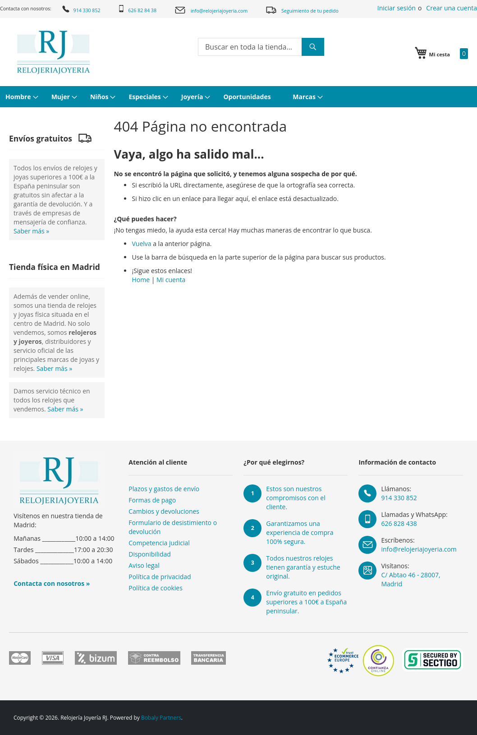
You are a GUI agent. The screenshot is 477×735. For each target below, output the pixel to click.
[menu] (238, 96)
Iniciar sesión (396, 8)
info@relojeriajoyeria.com (211, 10)
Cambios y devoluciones (163, 511)
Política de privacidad (159, 576)
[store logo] (53, 52)
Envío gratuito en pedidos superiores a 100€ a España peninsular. (306, 602)
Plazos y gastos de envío (163, 488)
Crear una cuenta (451, 8)
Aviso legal (143, 565)
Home (141, 279)
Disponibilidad (149, 554)
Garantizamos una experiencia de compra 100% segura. (299, 532)
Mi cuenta (170, 279)
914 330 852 (81, 9)
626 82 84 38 (137, 9)
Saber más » (31, 231)
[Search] (313, 47)
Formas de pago (152, 500)
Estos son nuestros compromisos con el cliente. (295, 497)
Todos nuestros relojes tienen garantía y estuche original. (303, 567)
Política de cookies (155, 588)
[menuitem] (20, 96)
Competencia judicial (159, 543)
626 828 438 (399, 523)
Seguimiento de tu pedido (302, 10)
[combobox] (261, 47)
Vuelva (141, 243)
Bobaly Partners (161, 717)
